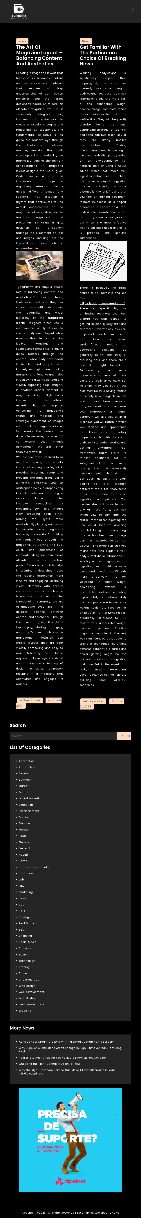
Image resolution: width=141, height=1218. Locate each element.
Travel (23, 973)
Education (26, 805)
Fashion (24, 817)
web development (31, 992)
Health (23, 855)
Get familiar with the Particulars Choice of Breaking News (103, 55)
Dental (23, 792)
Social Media (27, 942)
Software (25, 948)
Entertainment (29, 811)
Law (21, 886)
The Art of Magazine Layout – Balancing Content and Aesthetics (39, 55)
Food (22, 836)
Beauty (24, 773)
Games (24, 842)
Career (23, 786)
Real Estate (27, 923)
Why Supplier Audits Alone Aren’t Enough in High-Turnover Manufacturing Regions (70, 1049)
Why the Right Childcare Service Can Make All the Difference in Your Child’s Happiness (67, 1071)
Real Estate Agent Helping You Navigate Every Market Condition (63, 1058)
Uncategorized (29, 979)
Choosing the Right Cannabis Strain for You (49, 1064)
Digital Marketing (30, 798)
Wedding (25, 1011)
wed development (31, 1004)
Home (23, 861)
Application (27, 761)
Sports (23, 954)
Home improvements (34, 867)
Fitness (24, 829)
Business (25, 780)
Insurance (26, 873)
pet (21, 904)
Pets (22, 911)
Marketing (26, 892)
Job (21, 879)
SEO (21, 930)
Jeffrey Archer (29, 700)
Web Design (27, 986)
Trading (24, 967)
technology (27, 961)
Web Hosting (28, 998)
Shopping (25, 936)
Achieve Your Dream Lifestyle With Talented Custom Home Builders (66, 1042)
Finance (24, 823)
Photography (28, 917)
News (22, 41)
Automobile (27, 767)
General (24, 848)
